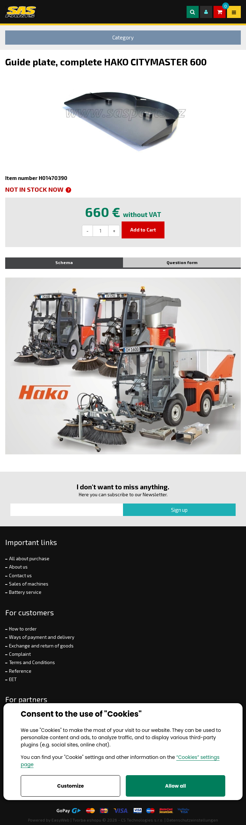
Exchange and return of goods (41, 646)
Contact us (20, 575)
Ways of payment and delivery (41, 637)
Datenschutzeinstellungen (192, 819)
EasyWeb (60, 819)
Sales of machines (28, 584)
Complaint (20, 654)
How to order (23, 629)
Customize (70, 785)
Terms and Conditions (32, 662)
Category (123, 37)
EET (13, 679)
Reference (20, 671)
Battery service (25, 592)
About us (18, 567)
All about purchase (29, 558)
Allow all (175, 785)
